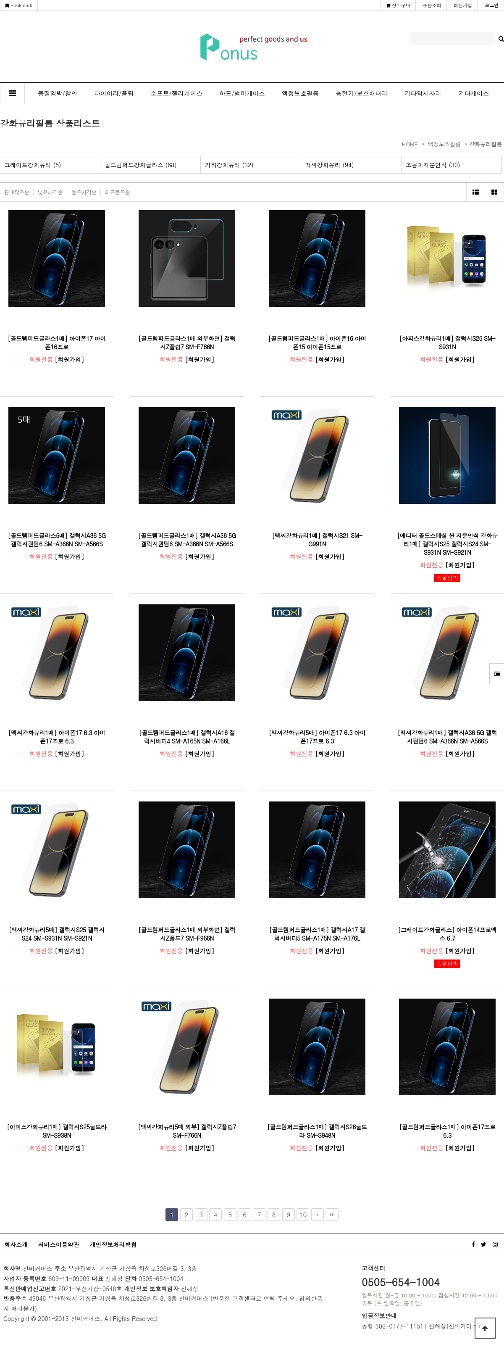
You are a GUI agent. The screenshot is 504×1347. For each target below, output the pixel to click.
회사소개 (16, 1244)
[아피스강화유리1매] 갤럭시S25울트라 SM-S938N (57, 1131)
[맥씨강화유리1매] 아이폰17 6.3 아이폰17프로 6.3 (56, 736)
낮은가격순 (50, 192)
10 (303, 1214)
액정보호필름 (300, 93)
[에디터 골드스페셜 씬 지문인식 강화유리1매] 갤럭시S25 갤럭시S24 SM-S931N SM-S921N (447, 543)
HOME (410, 144)
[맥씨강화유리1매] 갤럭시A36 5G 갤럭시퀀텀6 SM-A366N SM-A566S (447, 736)
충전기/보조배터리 (362, 93)
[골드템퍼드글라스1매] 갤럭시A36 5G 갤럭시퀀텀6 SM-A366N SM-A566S (187, 539)
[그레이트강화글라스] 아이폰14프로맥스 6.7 (447, 933)
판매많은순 (16, 192)
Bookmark (18, 5)
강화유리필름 (485, 144)
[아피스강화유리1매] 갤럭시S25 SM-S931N (447, 342)
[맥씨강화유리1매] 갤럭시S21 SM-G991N (317, 539)
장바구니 (398, 5)
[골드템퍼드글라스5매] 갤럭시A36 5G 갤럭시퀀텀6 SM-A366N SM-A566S (57, 539)
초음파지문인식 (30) (433, 165)
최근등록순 (117, 192)
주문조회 (432, 5)
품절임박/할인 (57, 93)
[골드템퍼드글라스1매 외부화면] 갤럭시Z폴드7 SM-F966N (187, 933)
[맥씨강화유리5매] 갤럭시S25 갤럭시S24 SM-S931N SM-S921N (57, 933)
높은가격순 (84, 192)
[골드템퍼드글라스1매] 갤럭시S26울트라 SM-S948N (317, 1131)
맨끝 (332, 1214)
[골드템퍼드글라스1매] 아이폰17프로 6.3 (447, 1131)
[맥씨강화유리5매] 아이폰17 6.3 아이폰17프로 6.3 (317, 736)
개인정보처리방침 (112, 1244)
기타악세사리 (422, 93)
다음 (317, 1214)
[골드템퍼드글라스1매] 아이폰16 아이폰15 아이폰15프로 (317, 342)
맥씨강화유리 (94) (329, 165)
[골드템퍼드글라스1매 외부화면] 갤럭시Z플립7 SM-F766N (187, 342)
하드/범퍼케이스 (242, 93)
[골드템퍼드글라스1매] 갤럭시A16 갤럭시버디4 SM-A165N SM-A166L (187, 736)
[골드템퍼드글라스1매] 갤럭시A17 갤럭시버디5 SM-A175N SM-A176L (317, 933)
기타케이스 (473, 93)
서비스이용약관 (58, 1244)
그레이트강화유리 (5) (32, 165)
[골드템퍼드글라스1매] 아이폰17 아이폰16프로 (56, 342)
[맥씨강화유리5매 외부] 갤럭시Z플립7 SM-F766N (187, 1131)
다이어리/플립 (114, 93)
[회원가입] (69, 359)
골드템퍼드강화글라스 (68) (141, 165)
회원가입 (463, 5)
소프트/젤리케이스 (177, 93)
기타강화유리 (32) (229, 165)
